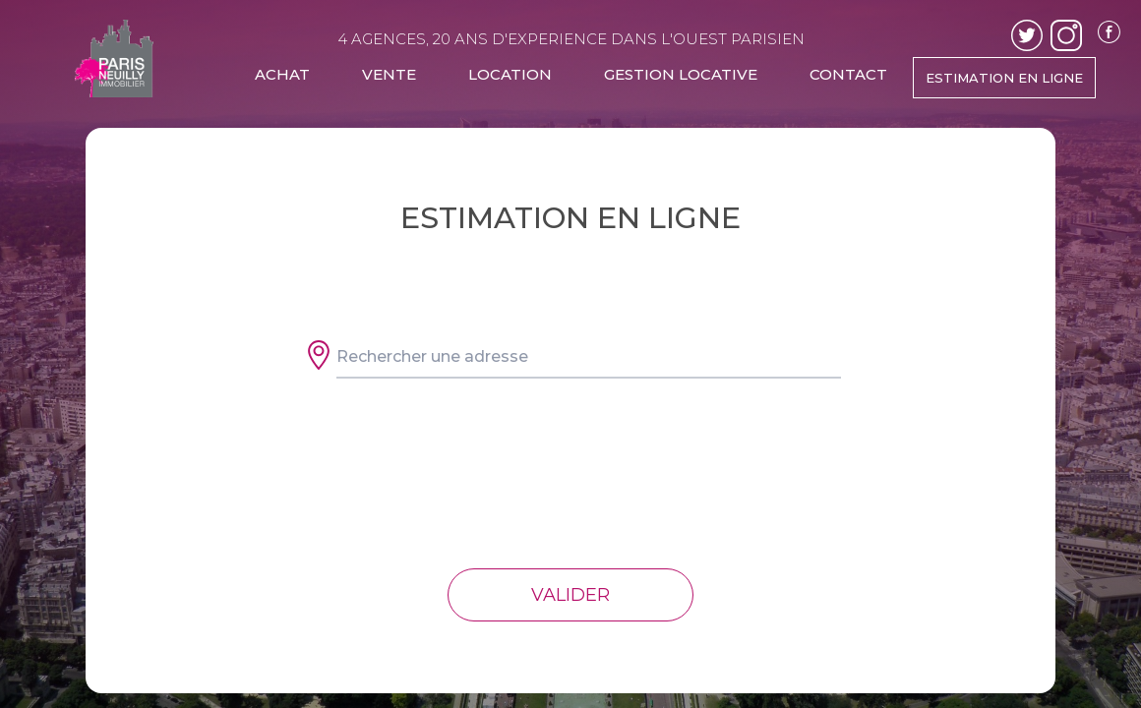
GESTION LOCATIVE (680, 74)
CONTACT (848, 74)
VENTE (389, 74)
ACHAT (282, 74)
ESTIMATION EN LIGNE (1004, 78)
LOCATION (510, 74)
